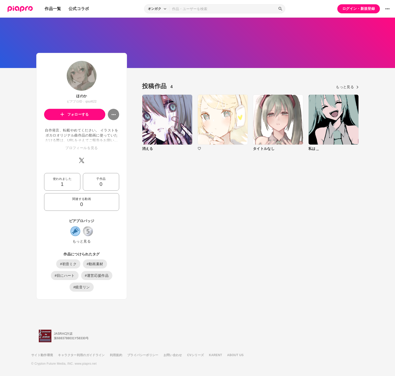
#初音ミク (68, 264)
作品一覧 (53, 9)
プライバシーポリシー (142, 355)
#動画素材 (95, 264)
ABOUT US (235, 355)
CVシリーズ (195, 355)
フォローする (74, 114)
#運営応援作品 (97, 276)
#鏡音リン (81, 287)
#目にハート (65, 276)
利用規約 (116, 355)
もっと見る (82, 241)
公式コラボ (79, 9)
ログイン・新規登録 (358, 9)
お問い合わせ (172, 355)
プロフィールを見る (81, 148)
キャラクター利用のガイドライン (81, 355)
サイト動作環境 (42, 355)
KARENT (215, 355)
